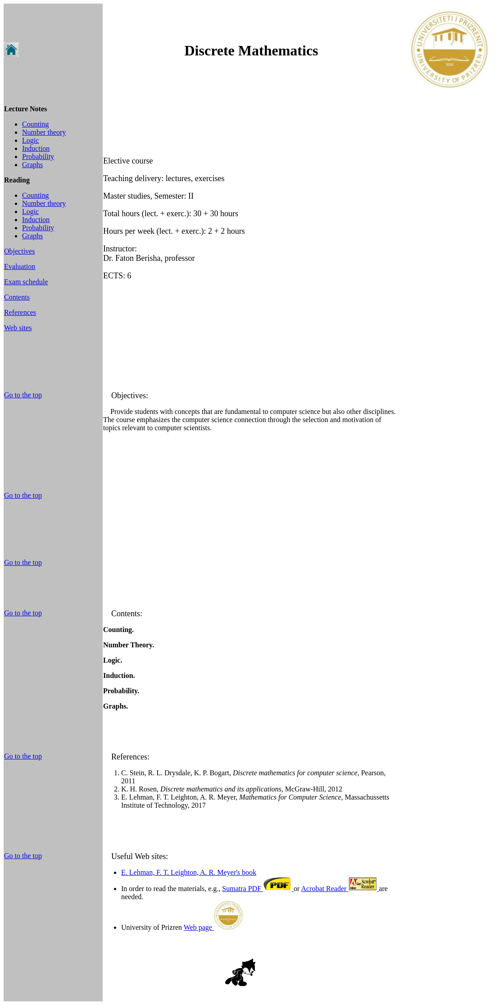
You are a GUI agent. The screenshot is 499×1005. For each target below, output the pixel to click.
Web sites (18, 328)
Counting (35, 124)
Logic (30, 140)
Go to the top (23, 395)
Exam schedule (26, 282)
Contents (17, 297)
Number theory (44, 132)
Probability (38, 156)
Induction (36, 148)
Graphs (32, 164)
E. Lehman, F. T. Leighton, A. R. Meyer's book (188, 872)
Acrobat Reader (340, 888)
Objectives (19, 251)
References (20, 312)
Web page (213, 927)
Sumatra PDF (258, 888)
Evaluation (19, 266)
